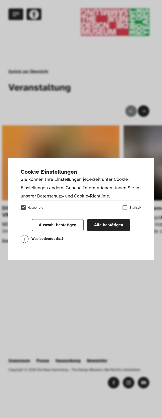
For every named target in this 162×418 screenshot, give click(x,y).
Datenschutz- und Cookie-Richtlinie (73, 196)
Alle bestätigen (108, 224)
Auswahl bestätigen (57, 224)
